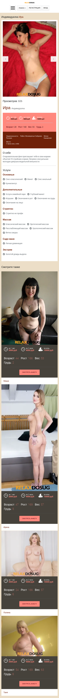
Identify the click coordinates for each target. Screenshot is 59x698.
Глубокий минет (37, 194)
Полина (6, 593)
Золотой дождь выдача (16, 254)
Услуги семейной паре (16, 194)
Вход (46, 8)
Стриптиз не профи (14, 213)
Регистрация (34, 8)
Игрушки (9, 198)
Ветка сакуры (12, 232)
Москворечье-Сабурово (33, 136)
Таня (5, 676)
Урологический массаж (42, 228)
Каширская (48, 138)
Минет (30, 179)
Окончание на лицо (14, 202)
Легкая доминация (14, 243)
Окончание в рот (25, 198)
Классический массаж (15, 224)
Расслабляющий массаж (17, 228)
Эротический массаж (39, 224)
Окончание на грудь (46, 198)
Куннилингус (11, 183)
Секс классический (14, 179)
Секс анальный (44, 179)
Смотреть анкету (29, 372)
